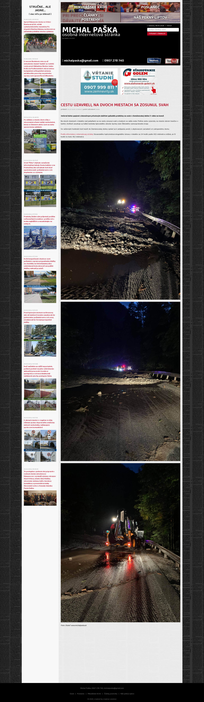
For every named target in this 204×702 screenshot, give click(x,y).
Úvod (72, 694)
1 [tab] (119, 98)
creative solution (109, 699)
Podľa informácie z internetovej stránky (77, 134)
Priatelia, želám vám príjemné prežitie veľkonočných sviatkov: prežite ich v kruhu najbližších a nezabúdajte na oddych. (39, 220)
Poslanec (80, 694)
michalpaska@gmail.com (80, 61)
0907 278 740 (113, 61)
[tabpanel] (99, 81)
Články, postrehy (110, 694)
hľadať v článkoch (157, 33)
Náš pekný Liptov (127, 694)
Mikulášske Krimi (94, 694)
